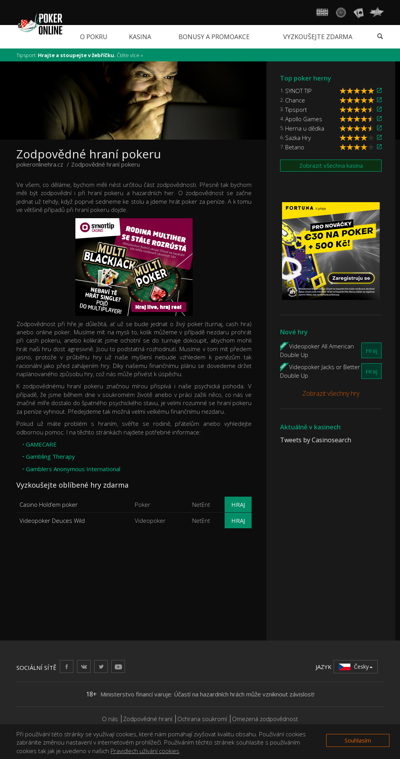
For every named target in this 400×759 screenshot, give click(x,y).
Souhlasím (358, 740)
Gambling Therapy (50, 456)
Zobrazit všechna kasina (331, 165)
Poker (142, 504)
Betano (294, 147)
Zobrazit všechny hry (330, 393)
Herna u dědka (304, 128)
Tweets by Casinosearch (315, 440)
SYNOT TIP (298, 90)
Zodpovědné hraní (147, 719)
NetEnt (201, 504)
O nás (110, 719)
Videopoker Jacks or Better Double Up (320, 370)
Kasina (140, 36)
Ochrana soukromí (202, 719)
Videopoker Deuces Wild (52, 520)
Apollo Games (303, 118)
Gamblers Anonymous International (73, 469)
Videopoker (150, 520)
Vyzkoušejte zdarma (317, 36)
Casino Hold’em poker (49, 504)
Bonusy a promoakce (214, 36)
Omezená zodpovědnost (265, 719)
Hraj (238, 504)
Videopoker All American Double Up (317, 350)
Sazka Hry (298, 137)
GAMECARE (41, 444)
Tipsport (296, 109)
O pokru (93, 36)
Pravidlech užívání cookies (145, 751)
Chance (295, 100)
